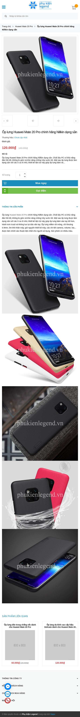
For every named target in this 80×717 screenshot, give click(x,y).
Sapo (52, 714)
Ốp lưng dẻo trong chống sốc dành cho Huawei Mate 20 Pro (20, 626)
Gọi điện (41, 190)
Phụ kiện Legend (30, 714)
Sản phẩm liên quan (15, 616)
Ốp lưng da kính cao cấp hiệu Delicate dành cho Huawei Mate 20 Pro (60, 627)
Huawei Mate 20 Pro (18, 215)
